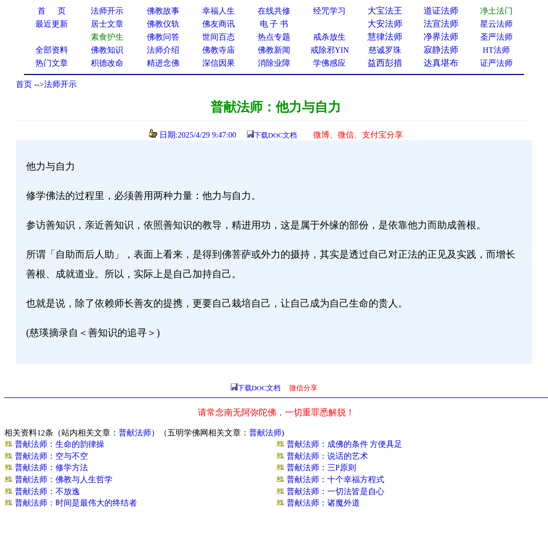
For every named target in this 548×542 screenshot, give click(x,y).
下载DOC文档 (275, 135)
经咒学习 (329, 11)
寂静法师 (441, 49)
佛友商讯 (218, 24)
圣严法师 (496, 37)
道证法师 (441, 10)
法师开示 (60, 84)
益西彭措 (385, 62)
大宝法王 (385, 10)
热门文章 (51, 63)
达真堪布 (441, 62)
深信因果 (218, 63)
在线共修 (274, 11)
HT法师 (496, 50)
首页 (24, 84)
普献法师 (135, 432)
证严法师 (496, 63)
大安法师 (385, 23)
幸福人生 (218, 11)
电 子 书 (274, 24)
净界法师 (441, 36)
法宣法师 (441, 23)
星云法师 (496, 24)
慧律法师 (385, 36)
